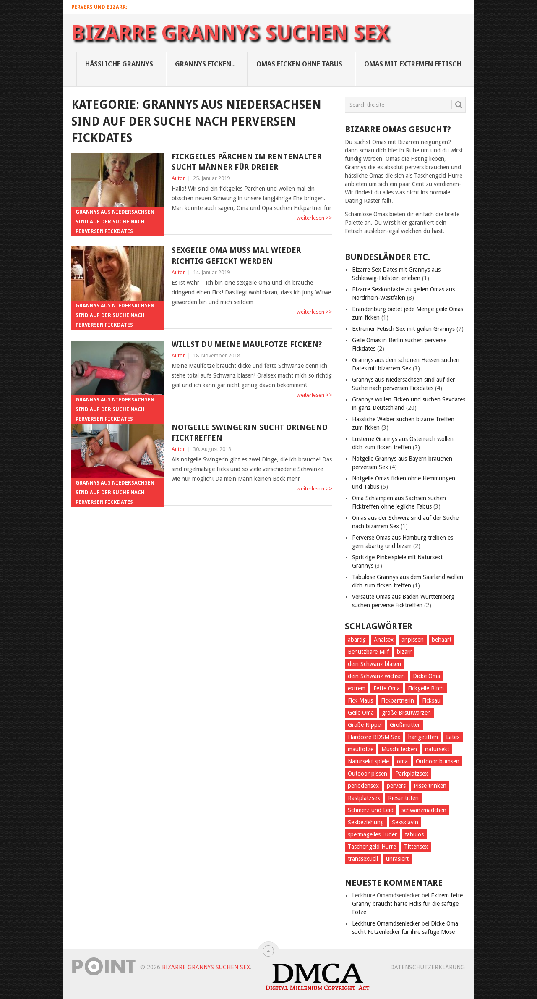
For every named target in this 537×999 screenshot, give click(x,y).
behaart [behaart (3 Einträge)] (441, 639)
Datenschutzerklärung (427, 967)
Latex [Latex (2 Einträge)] (453, 737)
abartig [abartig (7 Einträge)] (357, 639)
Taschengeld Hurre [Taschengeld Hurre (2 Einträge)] (372, 846)
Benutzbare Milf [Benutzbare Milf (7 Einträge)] (368, 651)
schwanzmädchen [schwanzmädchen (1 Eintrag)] (423, 810)
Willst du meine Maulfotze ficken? (247, 344)
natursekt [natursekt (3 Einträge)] (437, 749)
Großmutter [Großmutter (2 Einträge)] (405, 724)
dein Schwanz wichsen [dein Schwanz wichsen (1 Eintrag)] (376, 676)
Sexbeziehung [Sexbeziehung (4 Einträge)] (366, 822)
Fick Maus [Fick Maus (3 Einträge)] (360, 700)
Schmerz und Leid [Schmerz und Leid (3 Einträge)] (371, 810)
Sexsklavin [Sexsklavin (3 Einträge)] (405, 822)
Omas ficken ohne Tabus (299, 64)
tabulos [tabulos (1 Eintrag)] (414, 834)
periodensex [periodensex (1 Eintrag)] (363, 785)
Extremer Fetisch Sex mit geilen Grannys (403, 328)
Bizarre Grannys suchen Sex (230, 33)
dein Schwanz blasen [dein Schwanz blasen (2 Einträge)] (374, 664)
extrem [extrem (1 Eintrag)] (356, 688)
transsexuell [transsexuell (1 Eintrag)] (363, 858)
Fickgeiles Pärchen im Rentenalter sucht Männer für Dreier (246, 161)
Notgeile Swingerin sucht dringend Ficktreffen (250, 432)
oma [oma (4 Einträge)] (402, 761)
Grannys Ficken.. (205, 64)
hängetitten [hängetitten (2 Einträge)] (423, 737)
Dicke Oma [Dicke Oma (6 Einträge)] (426, 676)
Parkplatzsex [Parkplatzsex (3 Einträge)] (411, 773)
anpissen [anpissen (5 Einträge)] (412, 639)
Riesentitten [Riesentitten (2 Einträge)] (403, 797)
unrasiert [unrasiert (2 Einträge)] (397, 858)
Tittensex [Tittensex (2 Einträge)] (416, 846)
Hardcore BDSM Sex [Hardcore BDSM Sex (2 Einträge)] (374, 737)
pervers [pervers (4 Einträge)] (396, 785)
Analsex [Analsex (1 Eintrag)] (384, 639)
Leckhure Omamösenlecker (386, 923)
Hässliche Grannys (119, 64)
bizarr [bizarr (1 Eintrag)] (404, 651)
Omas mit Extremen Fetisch (412, 64)
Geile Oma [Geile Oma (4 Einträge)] (361, 712)
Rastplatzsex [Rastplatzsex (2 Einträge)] (364, 797)
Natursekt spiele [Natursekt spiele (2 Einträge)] (368, 761)
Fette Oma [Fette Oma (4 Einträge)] (386, 688)
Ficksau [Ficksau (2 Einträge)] (431, 700)
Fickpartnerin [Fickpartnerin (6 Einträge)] (397, 700)
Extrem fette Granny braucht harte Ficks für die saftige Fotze (407, 903)
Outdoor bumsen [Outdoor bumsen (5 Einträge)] (437, 761)
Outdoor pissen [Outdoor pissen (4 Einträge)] (367, 773)
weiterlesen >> (314, 218)
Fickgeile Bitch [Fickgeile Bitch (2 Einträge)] (426, 688)
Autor (178, 178)
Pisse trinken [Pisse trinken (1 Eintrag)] (430, 785)
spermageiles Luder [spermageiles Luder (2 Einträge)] (372, 834)
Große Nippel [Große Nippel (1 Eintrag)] (365, 724)
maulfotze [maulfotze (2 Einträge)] (360, 749)
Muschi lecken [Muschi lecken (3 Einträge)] (399, 749)
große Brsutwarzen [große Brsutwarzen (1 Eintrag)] (406, 712)
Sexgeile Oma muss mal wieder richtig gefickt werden (236, 255)
